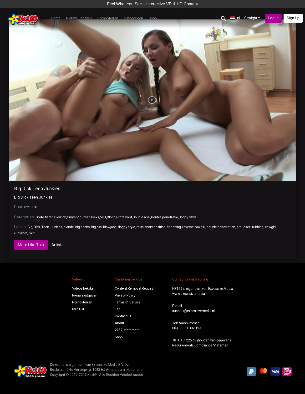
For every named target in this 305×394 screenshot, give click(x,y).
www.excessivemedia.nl (190, 294)
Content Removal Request (134, 288)
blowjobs (110, 227)
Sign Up (293, 18)
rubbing (258, 227)
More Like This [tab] (31, 244)
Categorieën (133, 18)
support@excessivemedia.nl (193, 311)
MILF (103, 217)
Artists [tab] (57, 244)
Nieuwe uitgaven (79, 18)
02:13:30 (30, 207)
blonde (69, 227)
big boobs (82, 227)
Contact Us (123, 316)
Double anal (141, 217)
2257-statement (127, 330)
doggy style (126, 227)
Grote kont (124, 217)
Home (56, 18)
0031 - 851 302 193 (186, 328)
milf (32, 233)
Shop (153, 18)
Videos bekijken (84, 288)
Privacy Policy (125, 295)
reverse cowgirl (193, 227)
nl (235, 18)
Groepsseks (90, 217)
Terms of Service (128, 302)
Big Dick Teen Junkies (37, 188)
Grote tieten (45, 217)
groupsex (244, 227)
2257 (190, 340)
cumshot (20, 233)
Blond (111, 217)
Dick (37, 227)
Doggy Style (188, 217)
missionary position (151, 227)
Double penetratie (164, 217)
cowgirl (270, 227)
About (119, 323)
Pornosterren (107, 18)
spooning (174, 227)
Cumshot (74, 217)
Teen (45, 227)
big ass (96, 227)
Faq (117, 309)
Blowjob (60, 217)
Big (30, 227)
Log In (273, 18)
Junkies (56, 227)
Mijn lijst (78, 309)
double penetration (221, 227)
